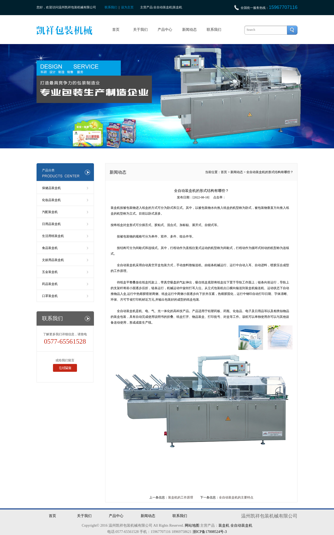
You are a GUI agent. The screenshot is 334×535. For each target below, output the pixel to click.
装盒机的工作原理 (180, 497)
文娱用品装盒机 (53, 260)
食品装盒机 (50, 248)
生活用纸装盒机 (53, 236)
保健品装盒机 (51, 188)
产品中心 (165, 30)
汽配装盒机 (50, 212)
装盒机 (223, 525)
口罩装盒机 (50, 296)
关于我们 (140, 30)
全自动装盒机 (126, 265)
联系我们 (111, 7)
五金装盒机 (50, 272)
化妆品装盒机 (51, 200)
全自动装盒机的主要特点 (236, 497)
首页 (116, 30)
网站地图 (192, 525)
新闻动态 (189, 30)
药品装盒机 (50, 284)
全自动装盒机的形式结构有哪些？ (269, 172)
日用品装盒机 (51, 224)
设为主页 (127, 7)
